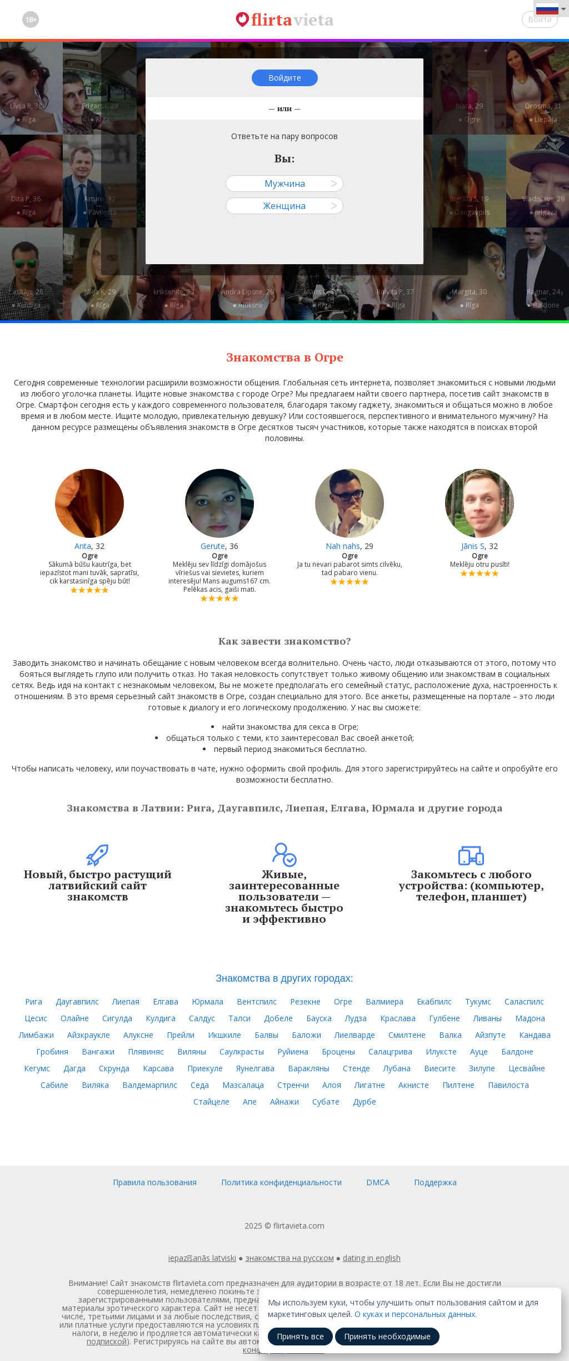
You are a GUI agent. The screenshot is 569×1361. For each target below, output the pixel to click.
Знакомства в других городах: (284, 978)
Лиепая (125, 1001)
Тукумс (478, 1001)
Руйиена (292, 1051)
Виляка (95, 1085)
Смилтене (407, 1035)
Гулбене (444, 1018)
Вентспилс (257, 1001)
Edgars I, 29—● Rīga (100, 112)
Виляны (191, 1051)
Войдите (284, 77)
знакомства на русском (290, 1258)
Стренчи (293, 1085)
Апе (250, 1101)
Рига (33, 1001)
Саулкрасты (241, 1051)
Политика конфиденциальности (281, 1182)
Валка (450, 1035)
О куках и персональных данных (415, 1314)
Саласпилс (524, 1001)
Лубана (397, 1068)
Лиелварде (355, 1035)
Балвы (266, 1035)
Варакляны (309, 1068)
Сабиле (54, 1085)
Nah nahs (343, 546)
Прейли (180, 1035)
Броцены (338, 1051)
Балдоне (517, 1051)
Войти (540, 19)
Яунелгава (255, 1068)
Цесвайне (526, 1068)
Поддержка (435, 1182)
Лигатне (370, 1085)
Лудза (356, 1018)
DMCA (378, 1182)
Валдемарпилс (149, 1085)
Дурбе (364, 1101)
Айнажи (284, 1101)
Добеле (278, 1018)
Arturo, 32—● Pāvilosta (100, 205)
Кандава (535, 1035)
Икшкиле (224, 1035)
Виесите (440, 1068)
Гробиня (52, 1051)
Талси (239, 1018)
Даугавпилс (77, 1001)
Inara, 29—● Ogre (469, 112)
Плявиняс (146, 1051)
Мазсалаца (243, 1085)
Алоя (331, 1085)
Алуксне (138, 1035)
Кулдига (161, 1018)
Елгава (165, 1001)
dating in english (372, 1258)
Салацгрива (390, 1051)
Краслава (398, 1018)
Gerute (213, 546)
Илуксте (441, 1051)
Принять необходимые (387, 1336)
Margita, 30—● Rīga (469, 298)
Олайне (75, 1018)
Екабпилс (434, 1001)
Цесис (35, 1018)
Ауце (479, 1051)
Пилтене (458, 1085)
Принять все (300, 1336)
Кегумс (37, 1068)
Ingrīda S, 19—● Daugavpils (469, 205)
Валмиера (384, 1001)
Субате (326, 1101)
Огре (343, 1001)
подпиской (107, 1341)
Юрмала (207, 1001)
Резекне (305, 1001)
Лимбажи (36, 1035)
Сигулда (117, 1018)
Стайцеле (211, 1101)
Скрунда (114, 1068)
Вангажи (98, 1051)
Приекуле (205, 1068)
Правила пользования (155, 1182)
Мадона (530, 1018)
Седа (200, 1085)
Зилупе (482, 1068)
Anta (82, 546)
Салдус (202, 1018)
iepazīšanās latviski (202, 1258)
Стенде (356, 1068)
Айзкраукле (88, 1035)
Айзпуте (490, 1035)
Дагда (74, 1068)
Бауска (319, 1018)
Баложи (306, 1035)
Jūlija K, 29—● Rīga (100, 298)
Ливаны (487, 1018)
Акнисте (413, 1085)
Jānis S (473, 546)
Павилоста (508, 1085)
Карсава (158, 1068)
